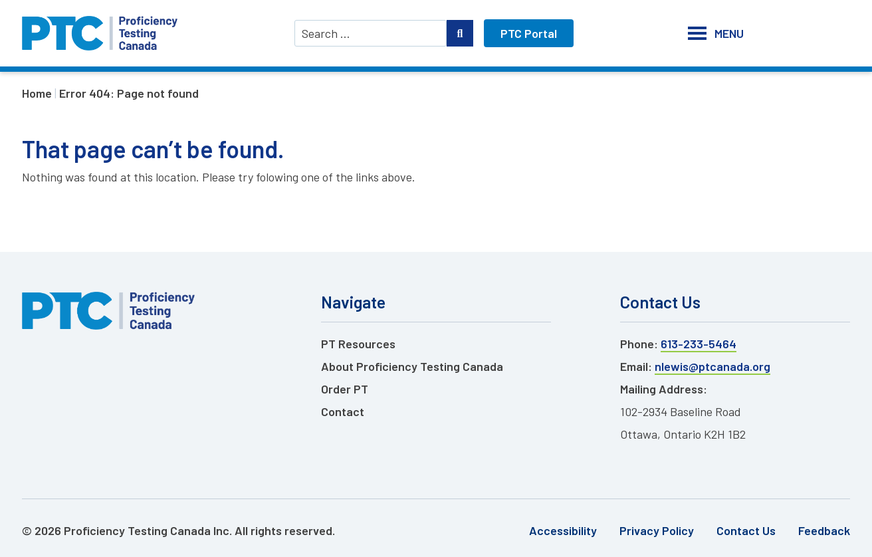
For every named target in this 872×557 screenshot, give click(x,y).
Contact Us (746, 530)
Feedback (824, 530)
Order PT (344, 389)
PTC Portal (528, 33)
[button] (729, 33)
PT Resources (358, 343)
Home (37, 93)
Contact (342, 411)
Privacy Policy (656, 530)
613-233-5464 (698, 343)
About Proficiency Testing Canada (412, 366)
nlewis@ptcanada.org (712, 366)
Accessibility (563, 530)
